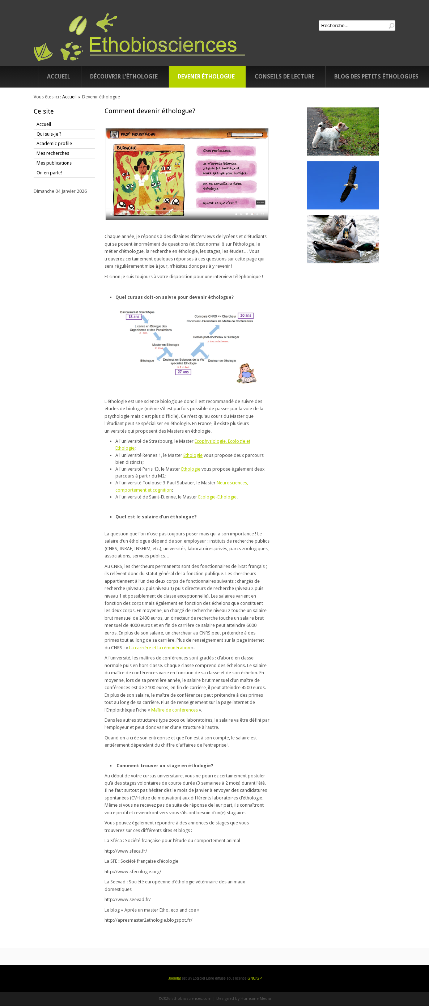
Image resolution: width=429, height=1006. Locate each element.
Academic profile (54, 143)
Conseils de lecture (284, 76)
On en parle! (49, 172)
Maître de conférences (174, 710)
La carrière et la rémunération (159, 647)
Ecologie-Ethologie (217, 497)
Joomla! (174, 978)
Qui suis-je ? (49, 134)
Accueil (58, 76)
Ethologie (193, 455)
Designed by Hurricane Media (243, 998)
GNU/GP (254, 978)
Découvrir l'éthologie (124, 76)
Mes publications (54, 163)
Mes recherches (53, 153)
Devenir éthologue (206, 76)
